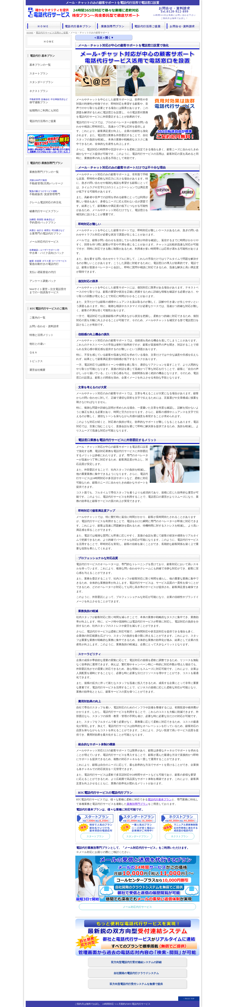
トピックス (36, 361)
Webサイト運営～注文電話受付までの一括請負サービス (47, 291)
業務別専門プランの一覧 (44, 171)
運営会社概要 (37, 369)
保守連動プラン (48, 101)
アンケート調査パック (42, 280)
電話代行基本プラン (78, 25)
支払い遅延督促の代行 (42, 272)
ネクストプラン (179, 836)
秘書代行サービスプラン (44, 211)
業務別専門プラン (113, 25)
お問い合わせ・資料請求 (44, 326)
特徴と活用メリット (41, 334)
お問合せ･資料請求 (182, 25)
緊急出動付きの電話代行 (48, 262)
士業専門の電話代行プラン (47, 232)
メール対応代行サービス (137, 906)
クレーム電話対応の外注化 (45, 202)
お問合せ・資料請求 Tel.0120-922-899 (174, 10)
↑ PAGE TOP (189, 999)
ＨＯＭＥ (43, 25)
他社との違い (37, 343)
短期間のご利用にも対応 (44, 110)
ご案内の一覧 (37, 317)
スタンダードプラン (137, 836)
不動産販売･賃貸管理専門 (44, 193)
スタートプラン (95, 836)
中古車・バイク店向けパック (46, 251)
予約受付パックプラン (42, 221)
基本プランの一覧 (40, 64)
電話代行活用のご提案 (42, 121)
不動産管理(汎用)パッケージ (46, 182)
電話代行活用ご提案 (147, 25)
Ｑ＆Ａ (33, 352)
